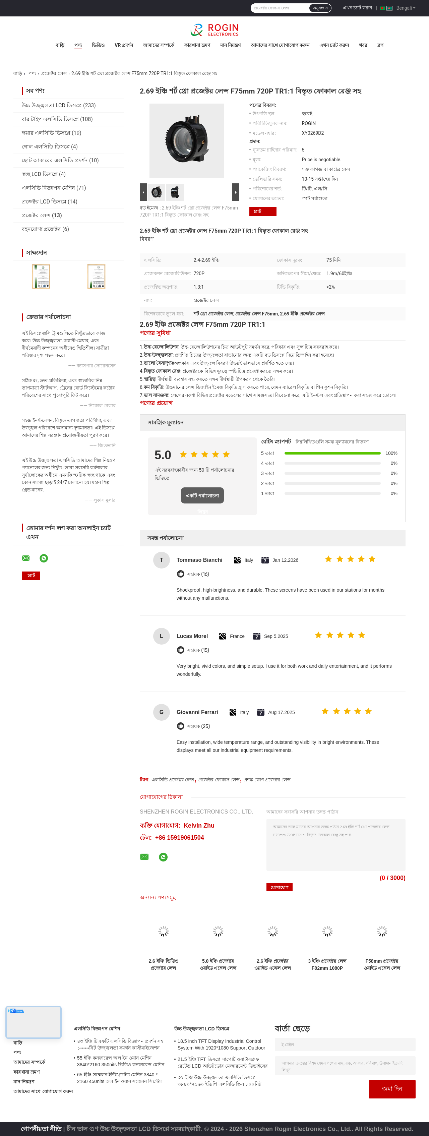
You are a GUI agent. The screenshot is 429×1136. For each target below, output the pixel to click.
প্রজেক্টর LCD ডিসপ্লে (44, 201)
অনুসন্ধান (320, 8)
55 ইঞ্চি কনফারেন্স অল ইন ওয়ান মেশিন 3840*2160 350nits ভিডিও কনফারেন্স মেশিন (121, 1061)
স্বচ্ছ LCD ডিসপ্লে (40, 174)
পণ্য (78, 45)
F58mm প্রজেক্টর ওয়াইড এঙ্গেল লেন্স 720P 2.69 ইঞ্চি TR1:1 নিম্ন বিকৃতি (382, 964)
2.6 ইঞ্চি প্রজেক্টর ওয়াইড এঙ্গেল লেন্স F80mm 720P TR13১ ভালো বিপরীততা (272, 964)
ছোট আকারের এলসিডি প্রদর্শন (55, 160)
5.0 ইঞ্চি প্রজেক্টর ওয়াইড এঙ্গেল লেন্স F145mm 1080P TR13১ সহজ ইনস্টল (218, 964)
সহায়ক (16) (198, 574)
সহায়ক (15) (198, 650)
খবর (363, 45)
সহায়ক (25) (198, 726)
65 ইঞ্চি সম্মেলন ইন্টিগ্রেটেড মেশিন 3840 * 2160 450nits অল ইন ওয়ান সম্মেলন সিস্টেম (119, 1078)
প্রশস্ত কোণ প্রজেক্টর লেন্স (267, 779)
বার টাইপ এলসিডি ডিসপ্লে (50, 119)
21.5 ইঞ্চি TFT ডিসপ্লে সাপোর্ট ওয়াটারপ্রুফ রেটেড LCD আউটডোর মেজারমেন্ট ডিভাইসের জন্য (223, 1064)
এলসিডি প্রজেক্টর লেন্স (172, 779)
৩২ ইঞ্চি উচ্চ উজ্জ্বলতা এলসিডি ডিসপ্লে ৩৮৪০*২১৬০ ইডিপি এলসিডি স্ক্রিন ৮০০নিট (219, 1081)
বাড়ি (60, 45)
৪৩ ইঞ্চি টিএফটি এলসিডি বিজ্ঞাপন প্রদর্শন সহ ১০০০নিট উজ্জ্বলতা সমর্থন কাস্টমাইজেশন (120, 1044)
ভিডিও (98, 45)
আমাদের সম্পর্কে (158, 45)
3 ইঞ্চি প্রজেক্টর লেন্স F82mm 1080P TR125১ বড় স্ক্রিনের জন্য (327, 964)
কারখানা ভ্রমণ (197, 45)
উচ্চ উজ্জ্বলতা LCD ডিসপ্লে (52, 105)
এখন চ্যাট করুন (357, 7)
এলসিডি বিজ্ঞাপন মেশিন (48, 188)
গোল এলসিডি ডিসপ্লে (46, 146)
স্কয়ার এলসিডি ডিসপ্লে (46, 133)
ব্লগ (380, 45)
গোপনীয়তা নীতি (41, 1129)
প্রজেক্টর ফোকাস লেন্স (219, 779)
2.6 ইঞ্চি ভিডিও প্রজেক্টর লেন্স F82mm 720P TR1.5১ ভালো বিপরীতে (163, 964)
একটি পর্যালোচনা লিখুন (202, 498)
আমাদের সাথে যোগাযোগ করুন (280, 45)
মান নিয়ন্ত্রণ (230, 45)
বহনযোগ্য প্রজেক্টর (41, 229)
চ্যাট (257, 211)
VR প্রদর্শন (124, 45)
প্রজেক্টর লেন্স (53, 73)
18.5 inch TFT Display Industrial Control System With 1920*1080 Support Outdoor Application (221, 1045)
